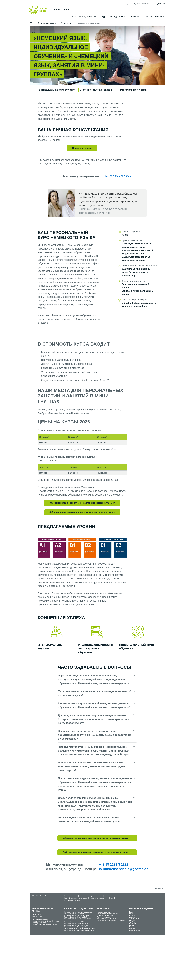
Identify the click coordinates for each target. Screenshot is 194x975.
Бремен (132, 915)
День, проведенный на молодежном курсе (79, 930)
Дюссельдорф (134, 918)
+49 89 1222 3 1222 (116, 176)
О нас (111, 898)
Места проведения (155, 16)
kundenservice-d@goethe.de (125, 869)
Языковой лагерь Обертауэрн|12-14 (76, 915)
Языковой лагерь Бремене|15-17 (75, 917)
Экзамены (135, 16)
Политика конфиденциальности (91, 896)
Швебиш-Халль (134, 930)
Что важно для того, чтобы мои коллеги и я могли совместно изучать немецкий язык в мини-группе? (89, 819)
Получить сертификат (104, 917)
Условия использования (98, 898)
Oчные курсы (36, 914)
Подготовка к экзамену (40, 919)
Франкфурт (133, 920)
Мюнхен (132, 928)
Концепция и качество (39, 923)
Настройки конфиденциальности (75, 898)
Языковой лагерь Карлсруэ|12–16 (76, 925)
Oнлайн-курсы (37, 916)
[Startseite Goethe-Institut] (38, 9)
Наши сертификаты (103, 912)
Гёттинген (132, 923)
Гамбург (132, 925)
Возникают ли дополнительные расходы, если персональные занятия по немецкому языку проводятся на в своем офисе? (94, 735)
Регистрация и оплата (72, 900)
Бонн (131, 913)
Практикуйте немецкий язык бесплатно (45, 921)
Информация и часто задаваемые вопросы (79, 928)
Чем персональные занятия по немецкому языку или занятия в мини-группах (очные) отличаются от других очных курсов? (91, 766)
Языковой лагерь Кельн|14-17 (74, 922)
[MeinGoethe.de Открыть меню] (142, 3)
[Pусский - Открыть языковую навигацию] (160, 3)
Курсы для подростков (113, 16)
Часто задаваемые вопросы (106, 918)
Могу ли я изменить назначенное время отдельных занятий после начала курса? (95, 693)
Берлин (131, 912)
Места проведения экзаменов (107, 913)
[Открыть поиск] (127, 4)
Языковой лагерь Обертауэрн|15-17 (76, 913)
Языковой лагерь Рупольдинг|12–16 (76, 927)
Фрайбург (132, 922)
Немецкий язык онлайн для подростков (78, 912)
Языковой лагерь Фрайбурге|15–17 (76, 923)
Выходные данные (70, 896)
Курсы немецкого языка (84, 16)
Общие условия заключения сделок (44, 924)
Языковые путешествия (40, 918)
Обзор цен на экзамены (105, 915)
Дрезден (132, 917)
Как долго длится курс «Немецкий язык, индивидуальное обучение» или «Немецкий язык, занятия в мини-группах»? (94, 705)
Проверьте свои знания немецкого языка (111, 920)
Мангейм (132, 927)
